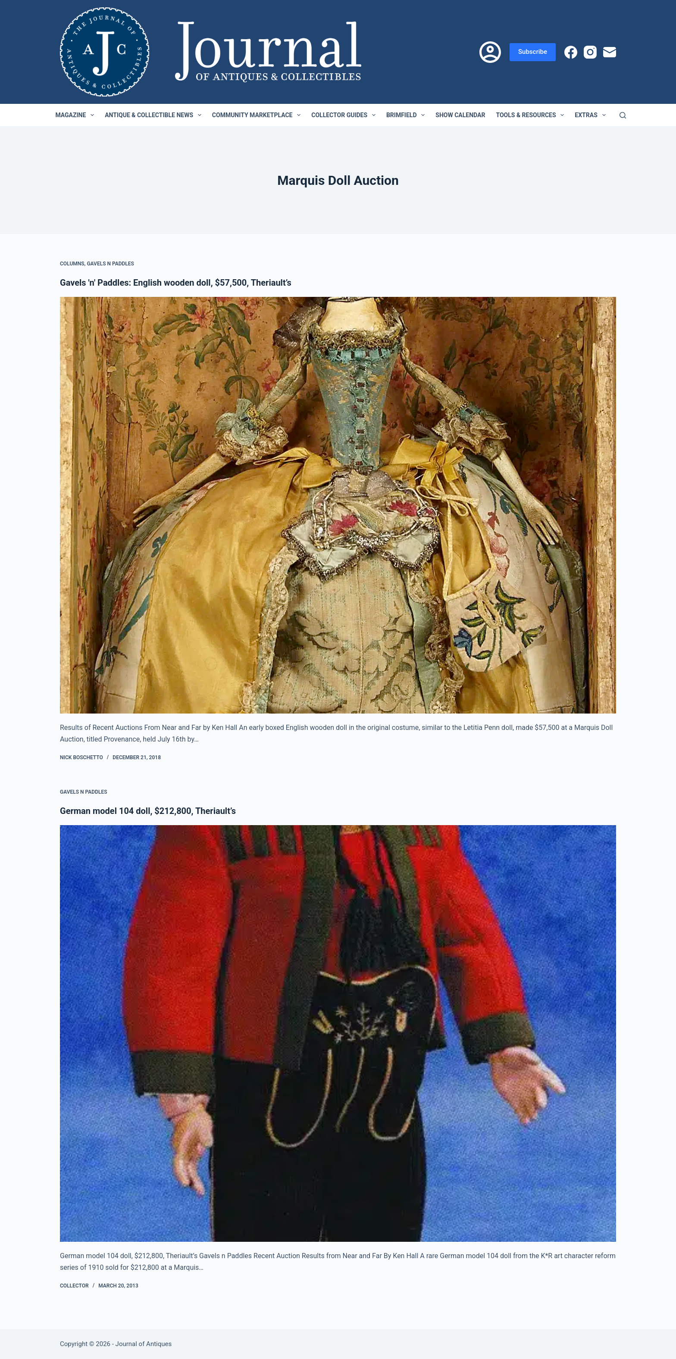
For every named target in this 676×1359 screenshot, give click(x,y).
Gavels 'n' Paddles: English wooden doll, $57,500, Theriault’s (175, 282)
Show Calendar (460, 115)
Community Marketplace (258, 115)
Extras (592, 115)
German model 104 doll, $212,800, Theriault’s (148, 811)
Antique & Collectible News (155, 115)
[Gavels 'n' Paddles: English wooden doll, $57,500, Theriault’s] (338, 505)
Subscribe (532, 52)
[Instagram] (590, 52)
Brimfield (407, 115)
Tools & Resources (531, 115)
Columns (72, 264)
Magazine (76, 115)
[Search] (623, 115)
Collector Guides (345, 115)
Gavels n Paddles (110, 264)
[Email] (609, 52)
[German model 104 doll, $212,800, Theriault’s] (338, 1033)
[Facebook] (570, 52)
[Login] (490, 52)
